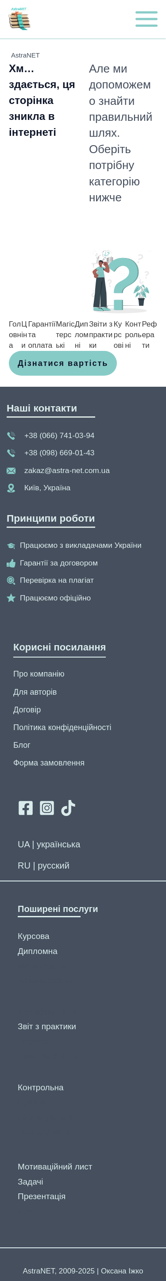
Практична (38, 1102)
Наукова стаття (47, 1056)
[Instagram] (47, 808)
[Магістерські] (65, 334)
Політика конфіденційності (62, 727)
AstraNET (25, 55)
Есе (25, 1211)
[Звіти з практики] (101, 334)
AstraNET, (40, 1271)
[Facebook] (26, 808)
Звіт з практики (47, 1026)
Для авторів (35, 692)
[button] (63, 363)
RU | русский (43, 865)
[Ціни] (24, 334)
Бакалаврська (45, 980)
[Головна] (15, 334)
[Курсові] (119, 334)
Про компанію (39, 673)
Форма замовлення (49, 762)
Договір (27, 709)
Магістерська (43, 965)
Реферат (35, 1041)
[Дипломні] (82, 334)
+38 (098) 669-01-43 (59, 452)
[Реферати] (149, 334)
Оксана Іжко (122, 1271)
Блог (22, 745)
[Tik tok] (68, 808)
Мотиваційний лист (55, 1166)
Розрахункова (44, 1131)
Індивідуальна (45, 1117)
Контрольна (41, 1087)
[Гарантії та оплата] (42, 334)
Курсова (34, 936)
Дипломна (38, 951)
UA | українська (49, 844)
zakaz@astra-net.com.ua (67, 470)
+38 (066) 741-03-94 (59, 435)
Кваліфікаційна (47, 1011)
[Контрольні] (133, 334)
